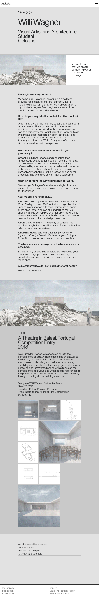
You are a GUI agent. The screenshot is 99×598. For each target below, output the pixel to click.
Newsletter (8, 593)
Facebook (8, 590)
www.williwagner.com (37, 544)
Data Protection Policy (62, 590)
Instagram (29, 547)
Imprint (53, 588)
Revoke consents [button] (59, 593)
